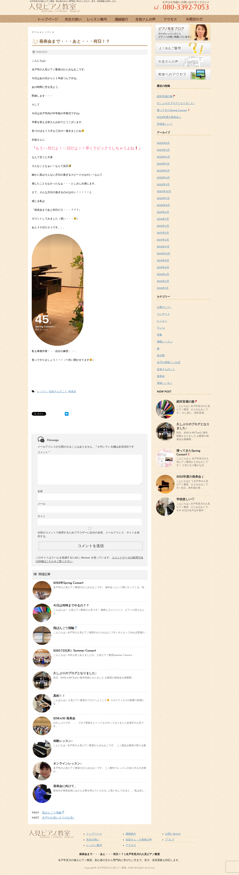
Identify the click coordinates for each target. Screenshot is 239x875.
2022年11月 (163, 157)
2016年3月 (163, 281)
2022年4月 (163, 177)
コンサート (163, 314)
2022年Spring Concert (68, 583)
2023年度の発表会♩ (169, 117)
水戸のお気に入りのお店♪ (58, 818)
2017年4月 (163, 240)
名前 (40, 491)
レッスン (42, 391)
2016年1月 (163, 288)
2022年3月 (163, 184)
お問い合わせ (173, 834)
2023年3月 (163, 150)
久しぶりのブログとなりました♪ (75, 673)
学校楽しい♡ (165, 124)
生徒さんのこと (58, 391)
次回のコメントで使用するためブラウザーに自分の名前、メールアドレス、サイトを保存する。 (88, 534)
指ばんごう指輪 (65, 628)
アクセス (131, 845)
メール (41, 504)
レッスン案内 (94, 845)
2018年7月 (163, 219)
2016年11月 (163, 246)
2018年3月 (163, 226)
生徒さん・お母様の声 (139, 839)
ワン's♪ (161, 328)
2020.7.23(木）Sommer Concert (74, 650)
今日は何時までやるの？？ (71, 605)
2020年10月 (164, 191)
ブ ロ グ (169, 839)
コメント (44, 452)
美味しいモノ (165, 383)
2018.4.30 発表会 (64, 718)
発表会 (72, 391)
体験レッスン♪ (63, 741)
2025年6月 (163, 143)
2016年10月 (163, 253)
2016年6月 (163, 267)
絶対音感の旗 (166, 96)
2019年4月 (163, 212)
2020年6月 (163, 205)
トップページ (94, 834)
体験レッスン (165, 341)
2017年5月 (163, 233)
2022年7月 (163, 164)
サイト (41, 516)
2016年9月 (163, 260)
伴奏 (159, 335)
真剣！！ (59, 696)
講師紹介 (131, 834)
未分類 (161, 355)
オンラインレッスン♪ (67, 763)
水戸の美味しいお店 (168, 362)
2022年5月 (163, 170)
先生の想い (92, 839)
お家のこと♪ (164, 307)
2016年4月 (163, 274)
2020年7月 (163, 198)
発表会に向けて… (64, 786)
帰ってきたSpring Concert (173, 110)
